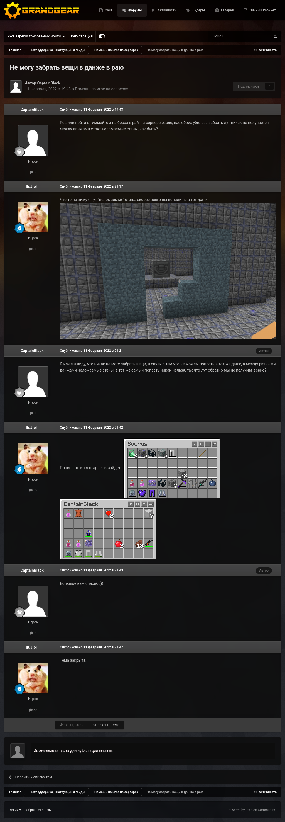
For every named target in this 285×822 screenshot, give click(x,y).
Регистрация (82, 36)
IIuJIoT (32, 186)
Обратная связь (38, 810)
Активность (208, 7)
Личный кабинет (262, 20)
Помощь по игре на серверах (101, 89)
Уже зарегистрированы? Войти (36, 36)
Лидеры (240, 7)
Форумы (176, 7)
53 (33, 249)
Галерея (269, 7)
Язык (15, 810)
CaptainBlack (48, 83)
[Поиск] (226, 36)
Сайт (150, 7)
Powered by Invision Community (251, 810)
